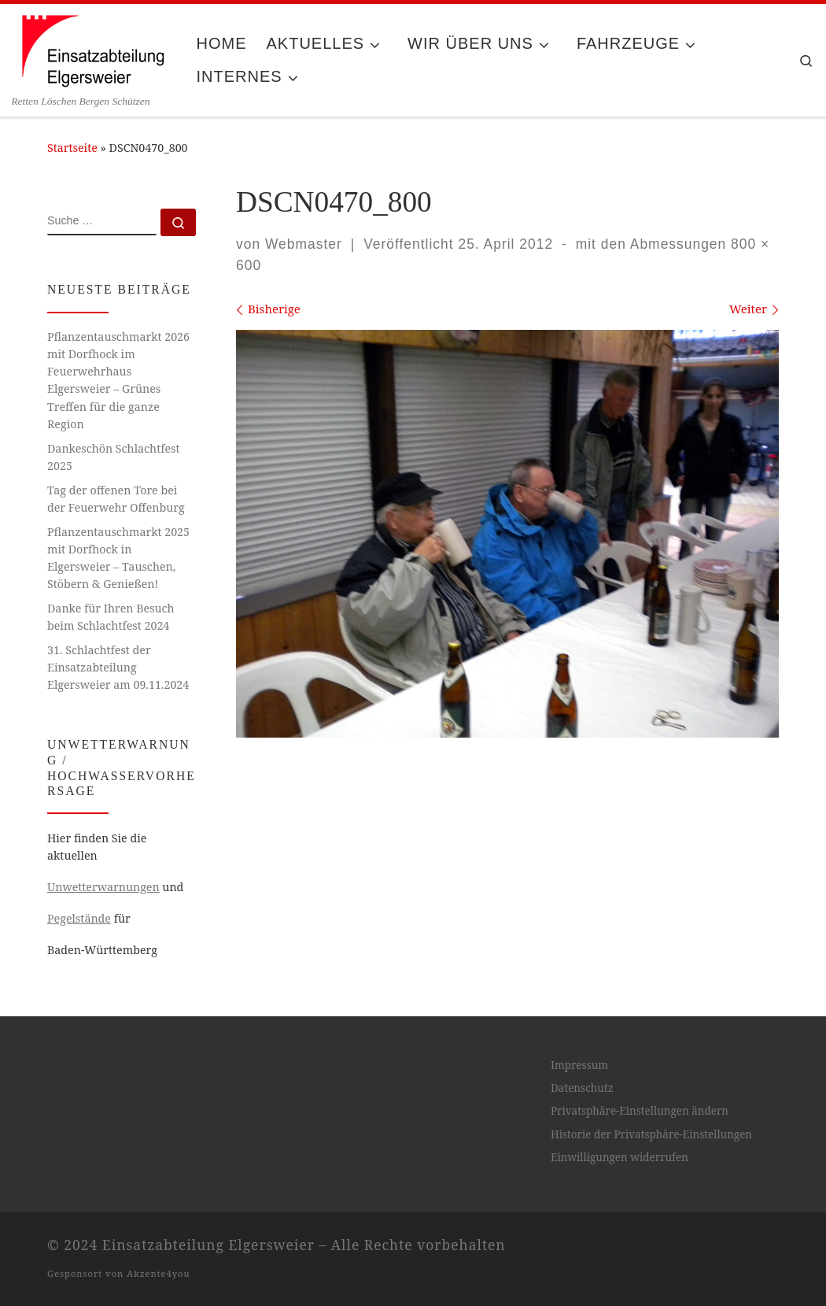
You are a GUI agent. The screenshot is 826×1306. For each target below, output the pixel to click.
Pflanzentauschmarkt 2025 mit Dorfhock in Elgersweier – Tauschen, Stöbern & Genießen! (118, 557)
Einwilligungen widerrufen (619, 1157)
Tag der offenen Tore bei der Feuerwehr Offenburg (116, 499)
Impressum (579, 1065)
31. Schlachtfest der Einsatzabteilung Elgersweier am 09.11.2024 (118, 667)
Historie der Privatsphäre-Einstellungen (651, 1134)
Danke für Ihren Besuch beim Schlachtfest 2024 (111, 617)
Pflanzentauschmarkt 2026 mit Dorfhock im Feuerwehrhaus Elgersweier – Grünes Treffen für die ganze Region (118, 380)
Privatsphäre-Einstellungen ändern (639, 1111)
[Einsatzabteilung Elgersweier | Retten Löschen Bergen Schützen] (92, 49)
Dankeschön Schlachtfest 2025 (113, 457)
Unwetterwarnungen (103, 886)
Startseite (72, 147)
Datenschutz (582, 1088)
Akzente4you (158, 1273)
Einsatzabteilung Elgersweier (208, 1244)
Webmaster (303, 244)
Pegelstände (79, 918)
